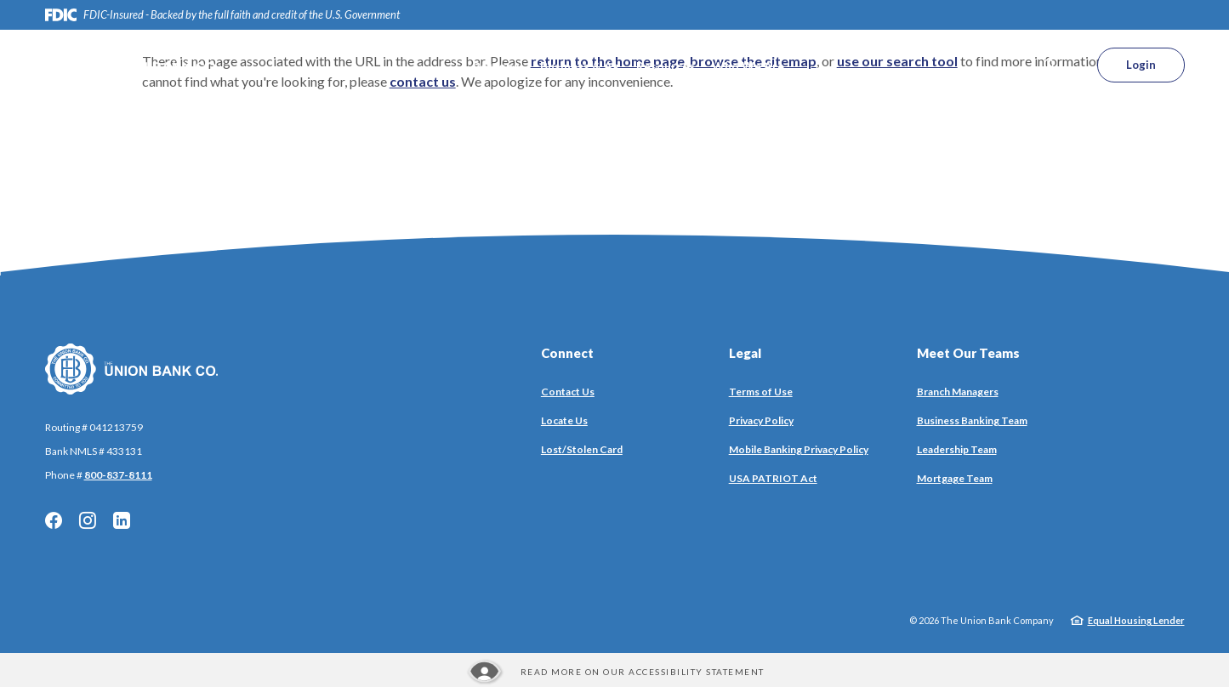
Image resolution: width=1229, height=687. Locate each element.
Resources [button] (665, 66)
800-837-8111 (118, 474)
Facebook (53, 520)
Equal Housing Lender (1136, 620)
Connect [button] (567, 353)
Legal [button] (745, 353)
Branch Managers (958, 391)
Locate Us (564, 420)
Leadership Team (957, 449)
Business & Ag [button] (579, 66)
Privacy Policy (761, 420)
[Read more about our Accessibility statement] (615, 671)
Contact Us (568, 391)
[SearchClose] (1050, 65)
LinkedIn (121, 520)
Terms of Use (761, 391)
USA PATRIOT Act (773, 478)
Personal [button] (498, 66)
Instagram (87, 520)
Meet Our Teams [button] (968, 353)
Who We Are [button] (748, 66)
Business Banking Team (972, 420)
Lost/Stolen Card (582, 449)
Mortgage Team (955, 478)
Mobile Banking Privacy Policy (798, 449)
